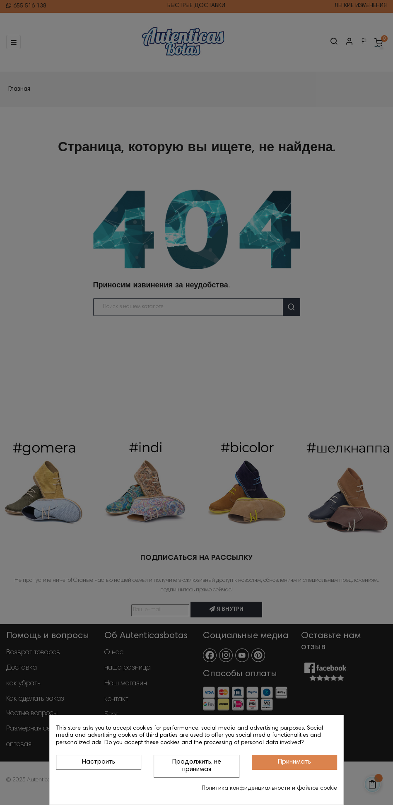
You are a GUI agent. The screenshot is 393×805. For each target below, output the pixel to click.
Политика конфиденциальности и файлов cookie (269, 788)
